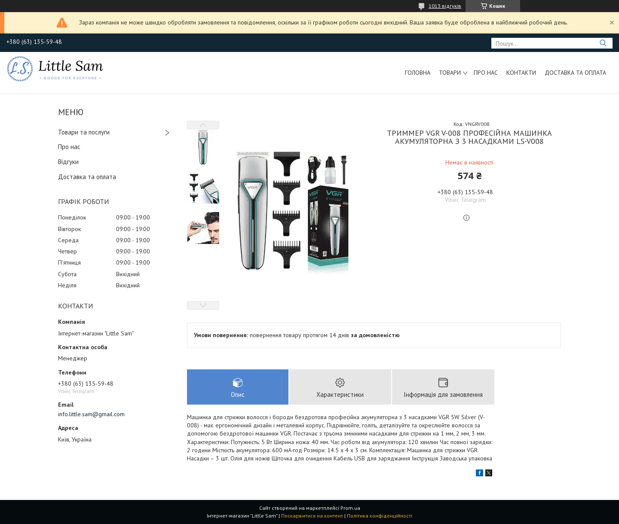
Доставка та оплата (575, 72)
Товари (450, 72)
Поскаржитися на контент (312, 515)
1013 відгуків (445, 6)
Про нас (486, 72)
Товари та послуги (84, 132)
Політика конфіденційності (379, 515)
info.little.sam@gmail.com (91, 414)
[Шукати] (603, 43)
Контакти (521, 72)
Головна (417, 72)
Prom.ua (350, 508)
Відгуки (68, 162)
